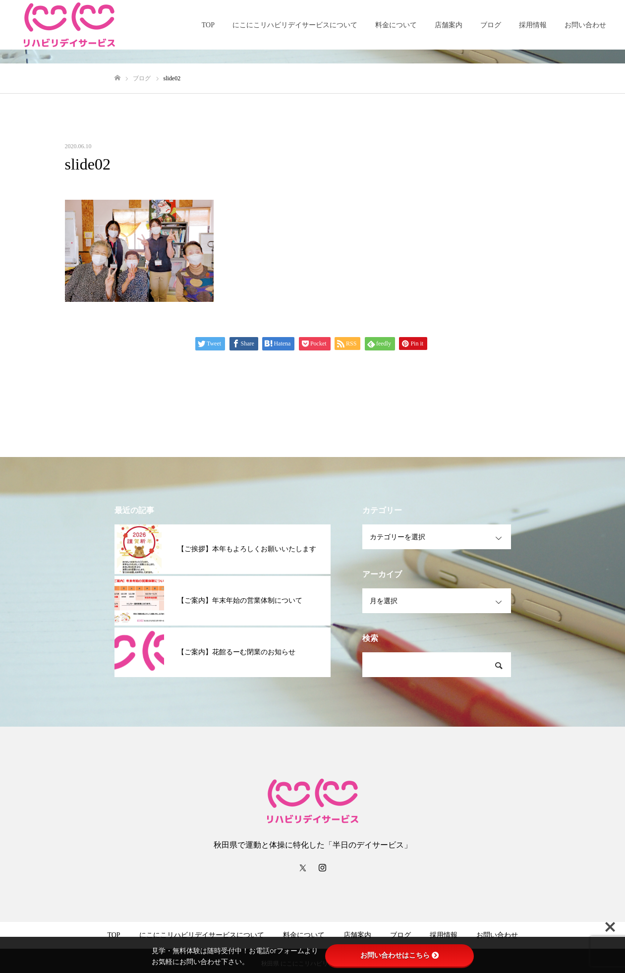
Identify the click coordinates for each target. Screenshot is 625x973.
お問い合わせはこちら (399, 955)
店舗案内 (448, 25)
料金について (396, 25)
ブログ (490, 25)
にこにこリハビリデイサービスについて (294, 25)
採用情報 (533, 25)
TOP (208, 25)
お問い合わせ (585, 25)
